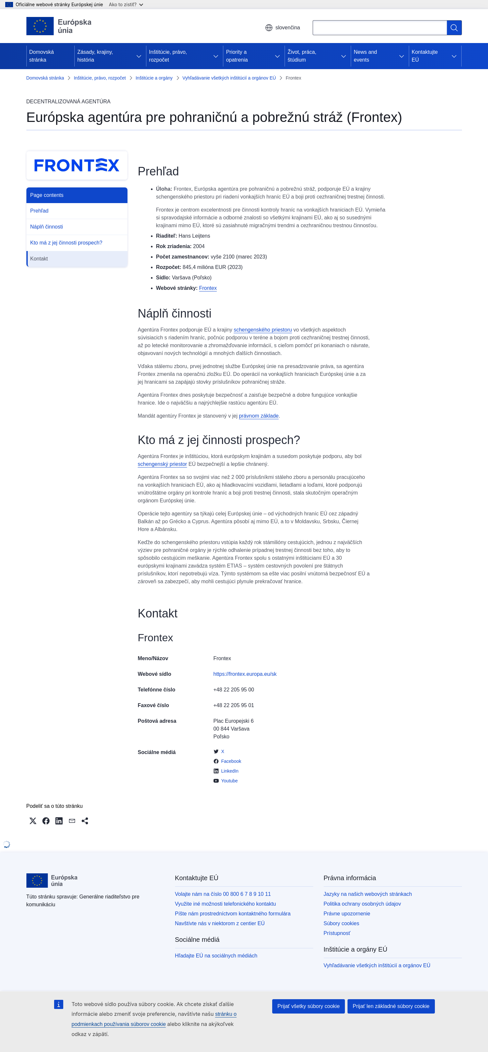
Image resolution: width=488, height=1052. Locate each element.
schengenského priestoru (263, 330)
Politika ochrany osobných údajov (362, 904)
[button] (33, 821)
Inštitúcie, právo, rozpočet (168, 56)
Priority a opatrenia (237, 56)
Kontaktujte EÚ (425, 56)
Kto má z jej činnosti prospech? (66, 242)
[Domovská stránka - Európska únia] (59, 26)
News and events (365, 56)
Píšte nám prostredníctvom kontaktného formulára (233, 913)
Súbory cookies (341, 923)
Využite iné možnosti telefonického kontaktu (225, 904)
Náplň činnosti (46, 227)
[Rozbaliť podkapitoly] (139, 56)
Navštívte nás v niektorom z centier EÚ (220, 923)
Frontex (208, 288)
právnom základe (259, 416)
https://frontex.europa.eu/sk (245, 674)
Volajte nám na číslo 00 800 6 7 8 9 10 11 (223, 894)
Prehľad (39, 211)
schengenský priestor (162, 464)
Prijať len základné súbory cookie (391, 1006)
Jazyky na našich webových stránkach (368, 894)
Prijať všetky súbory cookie (308, 1006)
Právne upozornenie (347, 913)
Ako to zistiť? (126, 4)
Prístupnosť (337, 933)
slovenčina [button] (282, 28)
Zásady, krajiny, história (95, 56)
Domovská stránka (41, 56)
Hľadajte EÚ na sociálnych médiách (216, 955)
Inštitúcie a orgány (154, 78)
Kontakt (39, 258)
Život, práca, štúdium (302, 56)
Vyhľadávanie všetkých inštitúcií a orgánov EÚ (229, 78)
